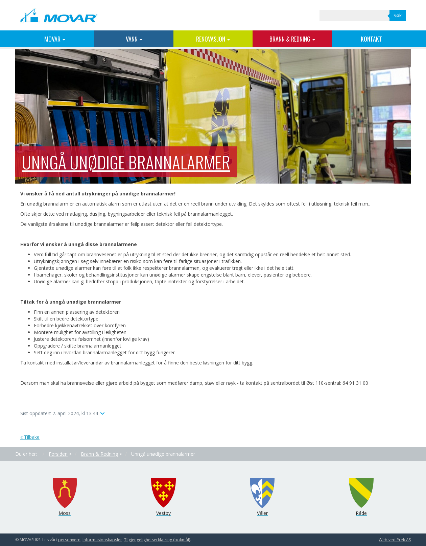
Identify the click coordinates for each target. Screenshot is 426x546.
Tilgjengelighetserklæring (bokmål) (157, 540)
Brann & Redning (292, 38)
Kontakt (371, 38)
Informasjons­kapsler (102, 540)
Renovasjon (213, 38)
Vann (134, 38)
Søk (398, 15)
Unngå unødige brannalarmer (126, 161)
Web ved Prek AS (395, 540)
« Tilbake (30, 437)
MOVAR (54, 38)
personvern (69, 540)
